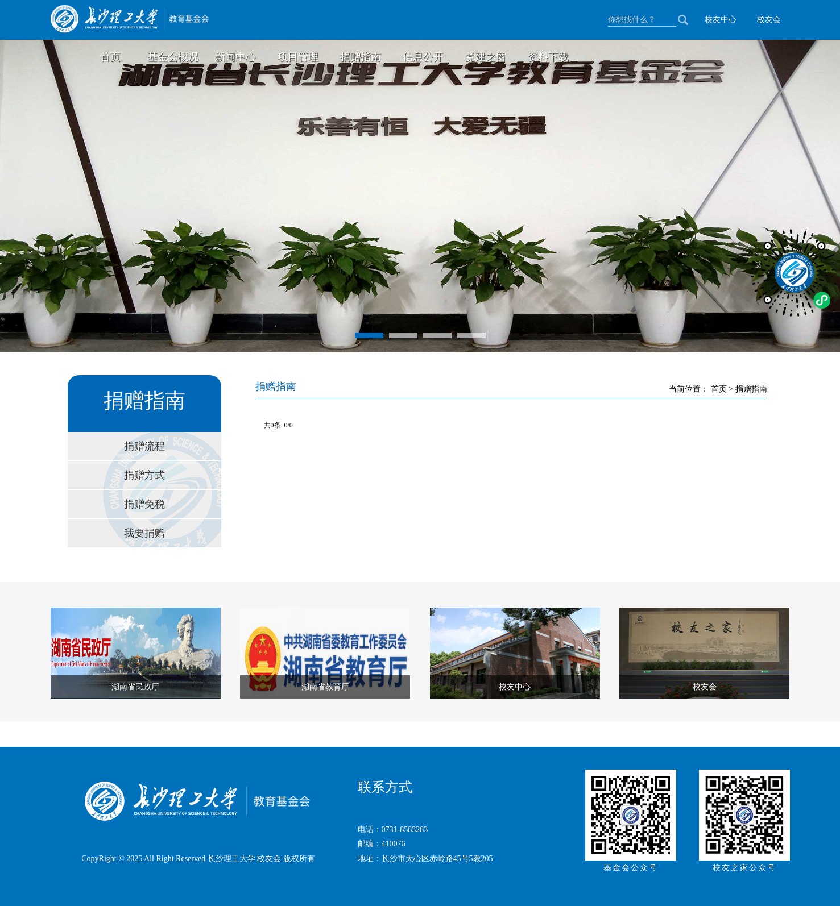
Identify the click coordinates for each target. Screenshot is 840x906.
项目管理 (298, 57)
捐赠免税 (144, 504)
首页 (110, 57)
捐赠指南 (360, 57)
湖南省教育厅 (325, 687)
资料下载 (548, 57)
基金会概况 (172, 57)
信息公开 (423, 57)
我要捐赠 (144, 533)
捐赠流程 (144, 446)
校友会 (769, 19)
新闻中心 (235, 57)
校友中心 (720, 19)
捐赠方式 (144, 475)
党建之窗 (485, 57)
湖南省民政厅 (135, 687)
